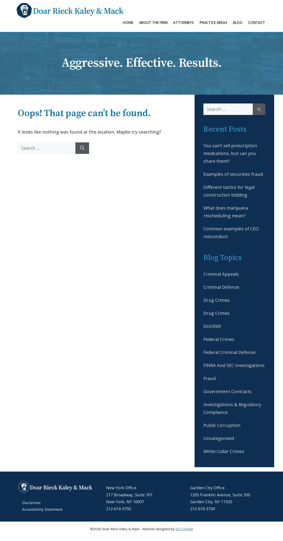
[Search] (82, 148)
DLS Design (184, 529)
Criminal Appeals (221, 274)
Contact (256, 22)
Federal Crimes (218, 339)
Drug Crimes (216, 300)
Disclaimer (31, 502)
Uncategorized (218, 438)
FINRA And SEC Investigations (234, 365)
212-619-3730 (118, 508)
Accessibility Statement (42, 509)
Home (128, 22)
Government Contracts (227, 391)
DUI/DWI (212, 326)
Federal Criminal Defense (229, 352)
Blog (237, 22)
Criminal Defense (221, 287)
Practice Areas (213, 22)
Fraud (209, 378)
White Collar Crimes (223, 451)
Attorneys (183, 22)
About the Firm (153, 22)
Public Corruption (222, 425)
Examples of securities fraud (233, 174)
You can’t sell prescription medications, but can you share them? (230, 153)
